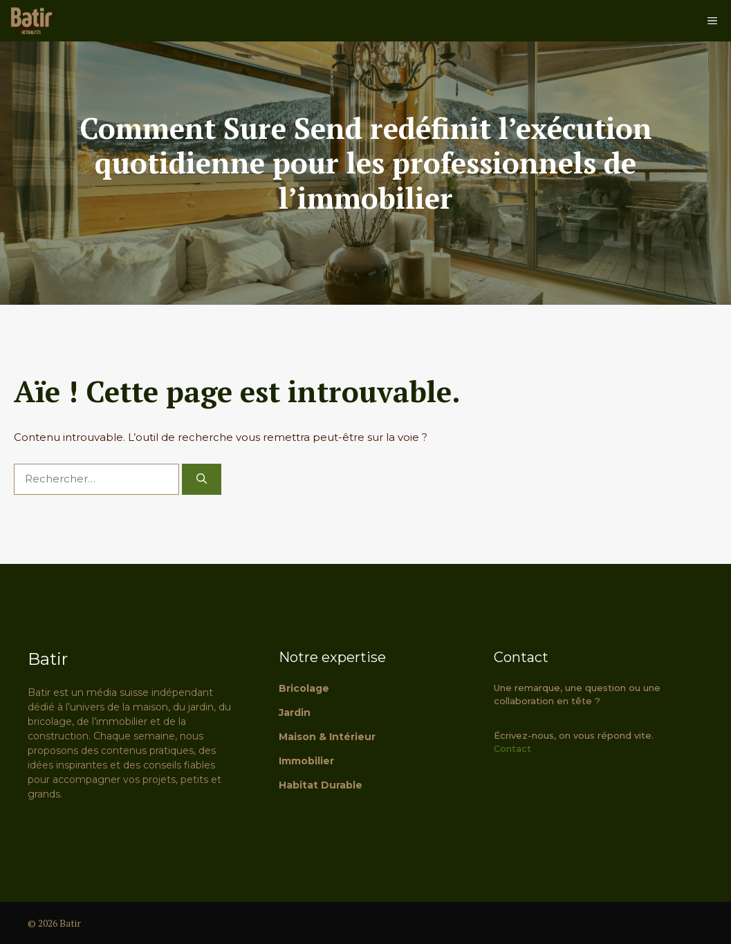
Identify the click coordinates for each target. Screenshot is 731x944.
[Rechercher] (201, 479)
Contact (512, 748)
